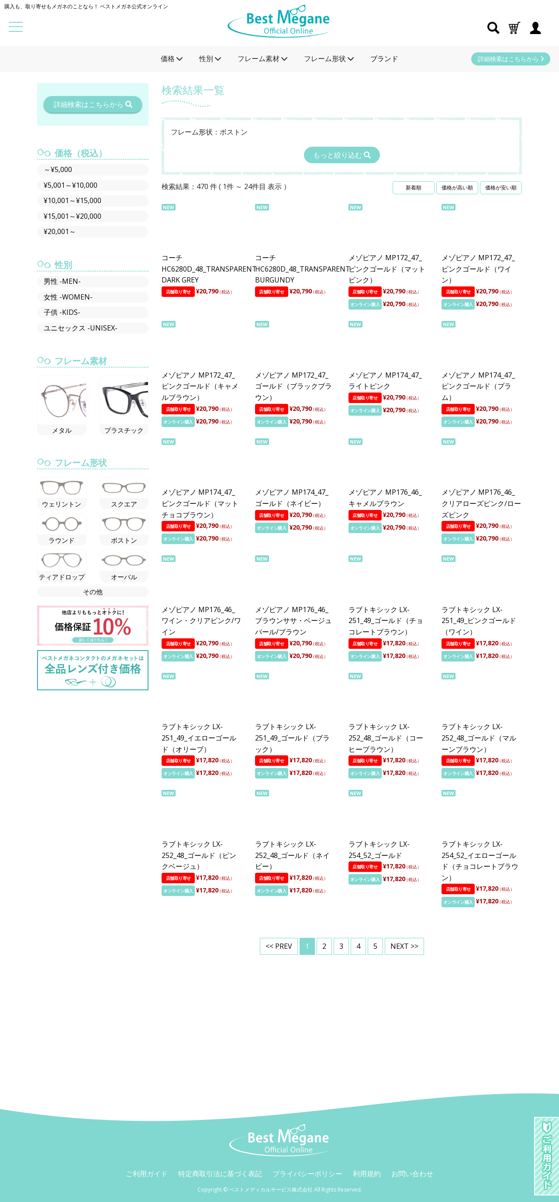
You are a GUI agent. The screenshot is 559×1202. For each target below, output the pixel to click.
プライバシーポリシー (307, 1173)
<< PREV (279, 946)
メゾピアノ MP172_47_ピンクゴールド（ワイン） (478, 269)
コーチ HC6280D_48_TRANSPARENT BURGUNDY (302, 269)
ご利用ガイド (147, 1173)
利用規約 (367, 1173)
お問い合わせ (412, 1173)
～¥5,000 (58, 169)
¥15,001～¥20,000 (72, 216)
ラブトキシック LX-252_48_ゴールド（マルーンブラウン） (479, 738)
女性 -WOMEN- (68, 297)
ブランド (384, 58)
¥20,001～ (60, 231)
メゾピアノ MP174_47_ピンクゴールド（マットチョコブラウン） (200, 503)
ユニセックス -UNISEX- (80, 328)
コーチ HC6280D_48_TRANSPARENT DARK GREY (209, 269)
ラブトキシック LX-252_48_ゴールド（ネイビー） (292, 855)
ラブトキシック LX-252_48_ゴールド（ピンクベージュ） (199, 855)
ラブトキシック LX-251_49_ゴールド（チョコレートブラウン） (386, 621)
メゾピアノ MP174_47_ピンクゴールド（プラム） (478, 386)
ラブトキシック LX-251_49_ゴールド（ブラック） (292, 738)
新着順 (413, 187)
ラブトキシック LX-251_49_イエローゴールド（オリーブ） (199, 738)
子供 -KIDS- (62, 312)
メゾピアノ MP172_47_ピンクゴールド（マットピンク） (387, 269)
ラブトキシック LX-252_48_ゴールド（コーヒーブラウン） (386, 738)
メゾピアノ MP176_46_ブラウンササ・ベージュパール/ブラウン (293, 621)
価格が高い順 (457, 187)
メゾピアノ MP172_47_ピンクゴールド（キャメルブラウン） (200, 386)
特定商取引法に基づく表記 (220, 1173)
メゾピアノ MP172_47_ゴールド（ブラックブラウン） (293, 386)
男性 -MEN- (62, 281)
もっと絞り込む (342, 155)
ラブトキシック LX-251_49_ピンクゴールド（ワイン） (479, 621)
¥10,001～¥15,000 (72, 200)
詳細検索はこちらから (511, 59)
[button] (514, 27)
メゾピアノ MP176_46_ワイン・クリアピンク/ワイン (201, 621)
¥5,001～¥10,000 (70, 185)
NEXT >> (404, 946)
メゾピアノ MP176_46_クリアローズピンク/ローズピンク (481, 503)
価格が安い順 (501, 187)
